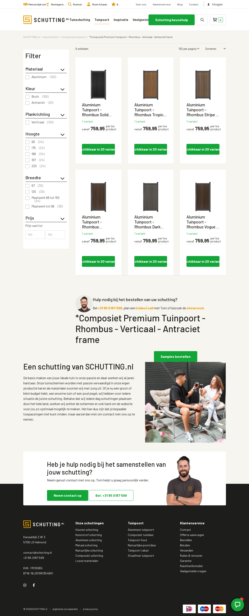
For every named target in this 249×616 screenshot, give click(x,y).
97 (37, 185)
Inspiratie (121, 20)
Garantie (185, 561)
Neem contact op (67, 495)
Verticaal (42, 122)
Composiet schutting (89, 555)
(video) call (144, 308)
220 (38, 166)
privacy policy (90, 609)
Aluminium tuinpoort (141, 529)
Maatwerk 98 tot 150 (45, 199)
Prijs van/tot (34, 225)
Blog (180, 4)
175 (37, 148)
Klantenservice (162, 4)
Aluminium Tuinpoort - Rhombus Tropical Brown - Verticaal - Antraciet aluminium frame (150, 109)
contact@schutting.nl (37, 552)
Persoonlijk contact (39, 4)
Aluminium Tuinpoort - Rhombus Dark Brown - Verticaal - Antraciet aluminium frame (149, 221)
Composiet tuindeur (141, 535)
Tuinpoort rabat (138, 550)
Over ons (141, 4)
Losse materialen (86, 561)
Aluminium (43, 77)
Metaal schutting (86, 545)
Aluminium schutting (88, 540)
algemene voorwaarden (65, 609)
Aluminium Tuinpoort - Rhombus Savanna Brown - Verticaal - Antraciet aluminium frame (97, 221)
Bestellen (186, 540)
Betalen (185, 545)
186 (38, 154)
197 (37, 160)
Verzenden (186, 550)
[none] (202, 19)
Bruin (40, 96)
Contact (193, 4)
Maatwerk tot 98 (47, 206)
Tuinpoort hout (137, 540)
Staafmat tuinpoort (141, 555)
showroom (195, 308)
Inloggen (215, 4)
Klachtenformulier (191, 566)
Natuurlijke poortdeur (142, 545)
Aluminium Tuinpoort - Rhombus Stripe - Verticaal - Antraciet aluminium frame (202, 109)
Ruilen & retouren (191, 555)
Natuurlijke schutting (89, 550)
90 (37, 142)
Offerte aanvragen (192, 535)
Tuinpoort (101, 20)
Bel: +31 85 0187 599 (111, 495)
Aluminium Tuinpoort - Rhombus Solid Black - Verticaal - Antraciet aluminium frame (97, 109)
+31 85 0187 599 (110, 308)
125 (37, 191)
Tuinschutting (79, 20)
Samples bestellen (176, 356)
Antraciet (42, 102)
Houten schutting (86, 529)
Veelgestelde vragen (147, 20)
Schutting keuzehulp (171, 20)
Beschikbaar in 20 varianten (98, 149)
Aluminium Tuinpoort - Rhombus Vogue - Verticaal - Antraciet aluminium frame (202, 221)
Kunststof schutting (88, 535)
